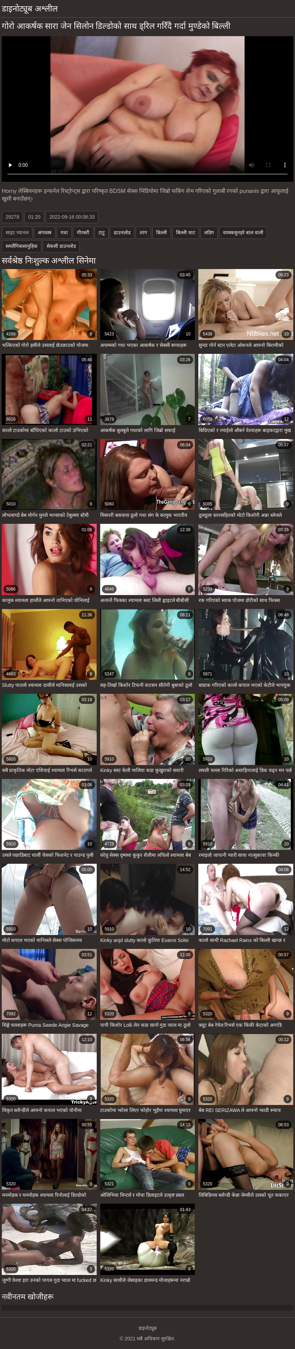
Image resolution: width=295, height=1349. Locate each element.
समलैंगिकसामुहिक (22, 246)
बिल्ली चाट (185, 232)
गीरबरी (83, 232)
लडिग (209, 232)
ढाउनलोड (122, 232)
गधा (64, 232)
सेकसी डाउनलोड (61, 246)
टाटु (101, 232)
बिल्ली (161, 232)
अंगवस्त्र (44, 232)
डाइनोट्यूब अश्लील (30, 8)
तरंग (143, 232)
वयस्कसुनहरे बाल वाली (243, 232)
